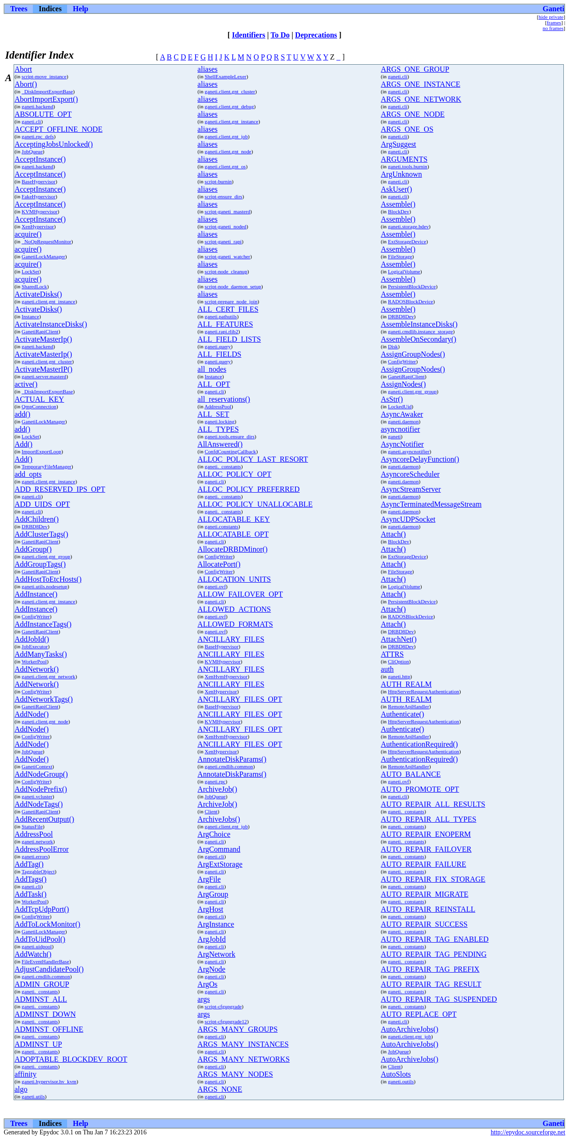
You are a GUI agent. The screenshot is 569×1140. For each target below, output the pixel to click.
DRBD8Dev (401, 316)
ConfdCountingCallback (230, 451)
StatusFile (32, 826)
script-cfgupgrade (223, 1006)
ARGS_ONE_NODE (413, 114)
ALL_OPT (213, 384)
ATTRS (392, 654)
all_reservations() (223, 399)
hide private (551, 17)
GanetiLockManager (43, 256)
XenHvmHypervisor (226, 676)
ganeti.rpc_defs (38, 136)
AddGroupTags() (40, 564)
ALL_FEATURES (225, 324)
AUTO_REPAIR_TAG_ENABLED (435, 939)
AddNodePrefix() (41, 789)
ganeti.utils (33, 1096)
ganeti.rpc (215, 781)
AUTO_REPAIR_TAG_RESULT (431, 984)
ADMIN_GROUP (42, 984)
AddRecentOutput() (44, 819)
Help (80, 9)
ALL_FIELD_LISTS (229, 339)
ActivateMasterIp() (43, 339)
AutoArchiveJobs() (410, 1029)
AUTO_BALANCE (411, 774)
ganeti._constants (223, 466)
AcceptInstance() (40, 159)
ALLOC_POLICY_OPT (234, 474)
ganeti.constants (221, 526)
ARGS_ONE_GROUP (415, 69)
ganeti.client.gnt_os (225, 166)
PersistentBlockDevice (412, 286)
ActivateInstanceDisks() (51, 324)
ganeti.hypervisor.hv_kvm (49, 1081)
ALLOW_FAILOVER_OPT (240, 594)
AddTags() (30, 879)
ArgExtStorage (220, 864)
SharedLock (34, 286)
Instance (30, 316)
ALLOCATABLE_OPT (233, 534)
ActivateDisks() (38, 294)
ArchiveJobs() (218, 819)
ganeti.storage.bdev (408, 226)
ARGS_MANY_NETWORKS (243, 1059)
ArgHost (210, 909)
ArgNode (211, 969)
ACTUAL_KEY (39, 399)
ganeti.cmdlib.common (229, 766)
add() (22, 414)
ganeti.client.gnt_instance (231, 121)
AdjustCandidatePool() (49, 969)
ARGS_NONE (219, 1089)
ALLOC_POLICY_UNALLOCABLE (254, 504)
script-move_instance (44, 76)
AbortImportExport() (46, 99)
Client (211, 811)
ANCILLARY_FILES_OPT (239, 699)
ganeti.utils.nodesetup (45, 586)
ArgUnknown (401, 174)
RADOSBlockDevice (410, 301)
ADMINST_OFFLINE (49, 1029)
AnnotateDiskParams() (231, 759)
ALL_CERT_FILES (227, 309)
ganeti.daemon (403, 421)
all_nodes (211, 369)
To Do (280, 35)
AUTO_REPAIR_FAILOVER (426, 849)
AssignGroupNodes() (413, 354)
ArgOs (207, 984)
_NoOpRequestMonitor (46, 241)
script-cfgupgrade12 (226, 1021)
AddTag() (29, 864)
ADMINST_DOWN (45, 1014)
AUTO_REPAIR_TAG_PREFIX (430, 969)
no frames (553, 28)
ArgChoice (213, 834)
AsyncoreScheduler (410, 474)
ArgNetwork (216, 954)
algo (21, 1089)
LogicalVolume (404, 271)
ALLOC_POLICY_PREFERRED (248, 489)
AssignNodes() (403, 384)
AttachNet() (399, 639)
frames (554, 22)
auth (387, 669)
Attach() (393, 534)
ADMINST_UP (38, 1044)
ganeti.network (37, 841)
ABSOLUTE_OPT (43, 114)
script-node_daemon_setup (233, 286)
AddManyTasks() (41, 654)
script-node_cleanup (226, 271)
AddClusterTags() (41, 534)
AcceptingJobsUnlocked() (54, 144)
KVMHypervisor (39, 211)
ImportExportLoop (41, 451)
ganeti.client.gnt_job (226, 136)
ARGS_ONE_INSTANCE (420, 84)
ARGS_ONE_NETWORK (421, 99)
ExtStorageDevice (407, 241)
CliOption (398, 661)
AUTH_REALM (406, 684)
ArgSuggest (398, 144)
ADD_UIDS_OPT (42, 504)
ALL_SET (213, 414)
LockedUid (399, 406)
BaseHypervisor (38, 181)
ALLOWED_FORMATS (235, 624)
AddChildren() (37, 519)
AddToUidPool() (40, 939)
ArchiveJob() (217, 789)
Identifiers (248, 35)
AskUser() (396, 189)
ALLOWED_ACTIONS (234, 609)
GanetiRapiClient (40, 331)
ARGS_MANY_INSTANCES (242, 1044)
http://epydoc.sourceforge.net (528, 1132)
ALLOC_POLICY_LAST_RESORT (252, 459)
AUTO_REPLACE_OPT (419, 1014)
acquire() (28, 234)
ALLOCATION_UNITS (234, 579)
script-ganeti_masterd (227, 211)
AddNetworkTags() (44, 699)
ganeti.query (218, 346)
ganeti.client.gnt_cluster (230, 91)
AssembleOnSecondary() (418, 339)
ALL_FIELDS (219, 354)
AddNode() (32, 714)
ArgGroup (212, 894)
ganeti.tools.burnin (407, 166)
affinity (26, 1074)
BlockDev (398, 211)
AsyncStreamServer (411, 489)
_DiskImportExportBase (47, 91)
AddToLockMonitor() (47, 924)
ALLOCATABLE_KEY (233, 519)
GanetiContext (37, 766)
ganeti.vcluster (37, 796)
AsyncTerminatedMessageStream (431, 504)
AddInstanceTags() (43, 624)
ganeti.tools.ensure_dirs (229, 436)
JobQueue (32, 151)
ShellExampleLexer (225, 76)
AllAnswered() (220, 444)
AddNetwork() (37, 669)
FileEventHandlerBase (45, 961)
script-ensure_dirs (223, 196)
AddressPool (218, 406)
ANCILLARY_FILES (230, 639)
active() (26, 384)
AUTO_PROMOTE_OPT (420, 789)
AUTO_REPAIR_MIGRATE (425, 894)
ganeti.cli (397, 76)
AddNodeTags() (39, 804)
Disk (393, 346)
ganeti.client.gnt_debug (229, 106)
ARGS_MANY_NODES (235, 1074)
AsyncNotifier (402, 444)
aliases (207, 69)
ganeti (394, 436)
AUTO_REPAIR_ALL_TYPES (429, 819)
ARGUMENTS (404, 159)
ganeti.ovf (215, 586)
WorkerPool (34, 661)
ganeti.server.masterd (44, 376)
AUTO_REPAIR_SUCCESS (424, 924)
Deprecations (316, 35)
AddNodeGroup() (41, 774)
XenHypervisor (38, 226)
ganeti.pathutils (221, 316)
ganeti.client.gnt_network (48, 676)
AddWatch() (33, 954)
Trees (19, 9)
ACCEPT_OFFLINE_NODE (59, 129)
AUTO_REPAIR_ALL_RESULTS (433, 804)
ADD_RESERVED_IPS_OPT (60, 489)
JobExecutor (35, 646)
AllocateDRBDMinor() (232, 549)
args (203, 999)
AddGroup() (33, 549)
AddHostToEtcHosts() (48, 579)
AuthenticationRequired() (419, 744)
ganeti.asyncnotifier (409, 451)
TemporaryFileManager (46, 466)
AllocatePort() (219, 564)
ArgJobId (211, 939)
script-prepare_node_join (231, 301)
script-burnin (218, 181)
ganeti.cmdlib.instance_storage (420, 331)
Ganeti (553, 9)
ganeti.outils (401, 1081)
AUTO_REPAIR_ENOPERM (426, 834)
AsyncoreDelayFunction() (420, 459)
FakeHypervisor (38, 196)
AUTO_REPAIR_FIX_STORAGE (433, 879)
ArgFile (208, 879)
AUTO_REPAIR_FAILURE (423, 864)
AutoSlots (396, 1074)
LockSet (30, 271)
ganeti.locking (220, 421)
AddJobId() (32, 639)
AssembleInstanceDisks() (419, 324)
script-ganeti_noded (225, 226)
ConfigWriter (402, 361)
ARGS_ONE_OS (407, 129)
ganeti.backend (37, 106)
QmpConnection (39, 406)
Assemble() (398, 204)
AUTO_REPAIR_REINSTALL (428, 909)
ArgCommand (218, 849)
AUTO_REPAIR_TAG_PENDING (433, 954)
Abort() (26, 84)
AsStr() (392, 399)
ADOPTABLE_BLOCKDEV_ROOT (71, 1059)
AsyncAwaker (402, 414)
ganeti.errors (35, 856)
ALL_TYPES (218, 429)
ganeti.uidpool (37, 946)
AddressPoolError (42, 849)
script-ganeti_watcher (227, 256)
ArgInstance (215, 924)
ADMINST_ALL (41, 999)
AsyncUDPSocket (408, 519)
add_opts (28, 474)
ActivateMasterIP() (44, 369)
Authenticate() (402, 714)
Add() (23, 444)
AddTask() (30, 894)
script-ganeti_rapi (223, 241)
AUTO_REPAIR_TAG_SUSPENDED (439, 999)
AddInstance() (36, 594)
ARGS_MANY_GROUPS (237, 1029)
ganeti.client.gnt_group (412, 391)
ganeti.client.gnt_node (228, 151)
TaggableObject (38, 871)
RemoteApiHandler (408, 706)
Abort (23, 69)
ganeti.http (399, 676)
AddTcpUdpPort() (42, 909)
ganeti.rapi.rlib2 (221, 331)
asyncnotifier (400, 429)
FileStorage (400, 256)
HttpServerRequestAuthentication (423, 691)
